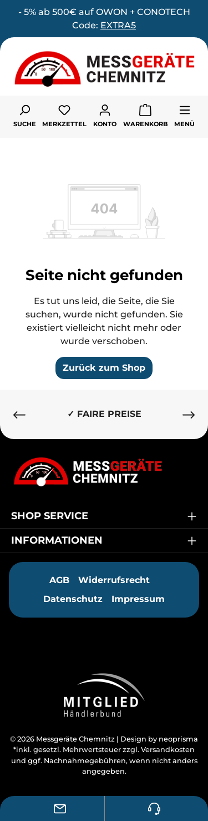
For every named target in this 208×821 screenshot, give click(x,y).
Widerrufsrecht (114, 580)
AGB (59, 580)
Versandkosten (168, 749)
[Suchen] (24, 115)
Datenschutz (73, 599)
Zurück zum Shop (104, 367)
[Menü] (184, 115)
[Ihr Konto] (105, 115)
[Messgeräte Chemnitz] (104, 471)
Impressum (138, 599)
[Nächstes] (188, 414)
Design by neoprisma (159, 739)
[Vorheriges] (19, 414)
